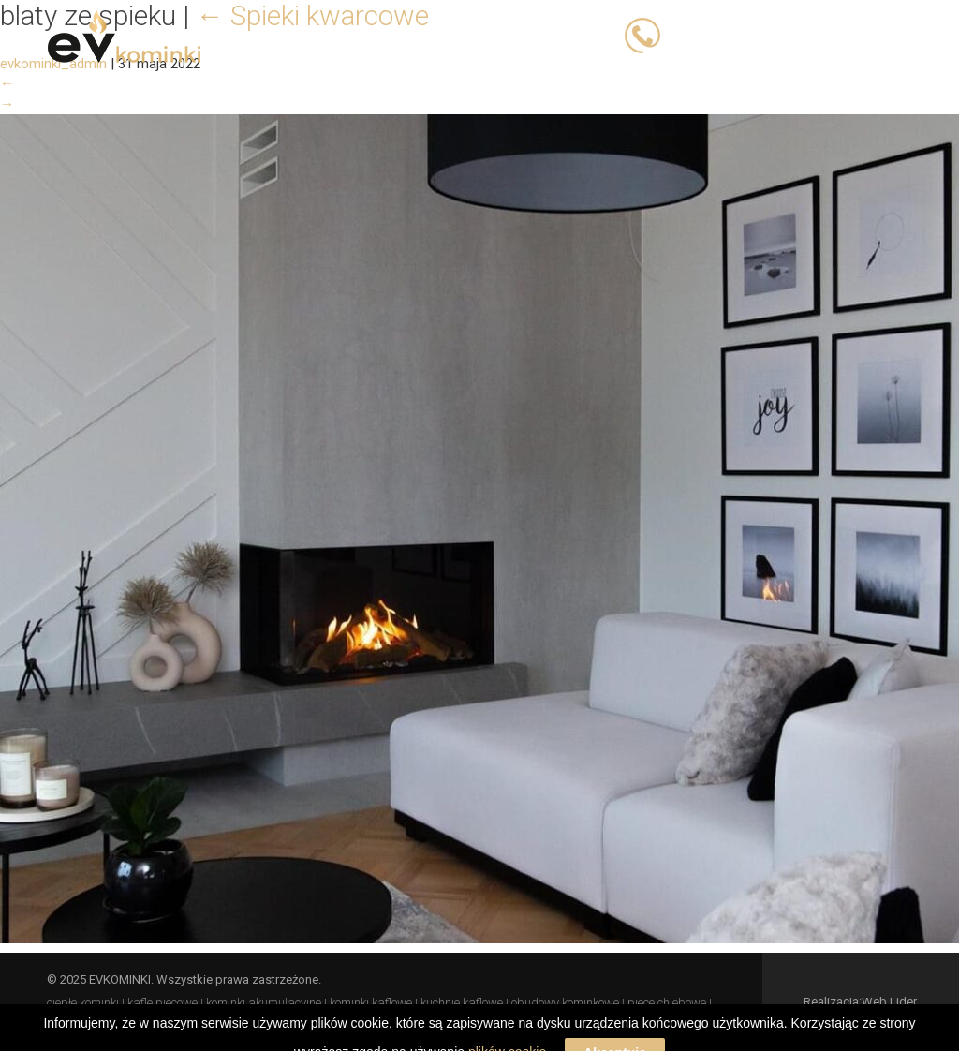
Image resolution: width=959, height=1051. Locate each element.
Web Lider (889, 1002)
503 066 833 (809, 34)
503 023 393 (709, 34)
